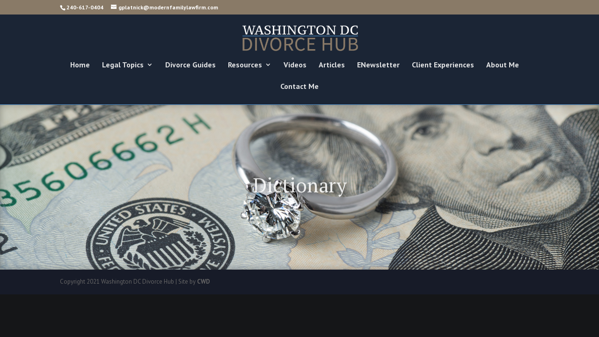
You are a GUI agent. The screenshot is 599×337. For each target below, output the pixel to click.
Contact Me (299, 87)
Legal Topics (123, 65)
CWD (203, 282)
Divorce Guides (190, 65)
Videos (295, 65)
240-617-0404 (84, 7)
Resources (245, 65)
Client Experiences (443, 65)
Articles (332, 65)
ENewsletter (378, 65)
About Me (502, 65)
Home (80, 65)
